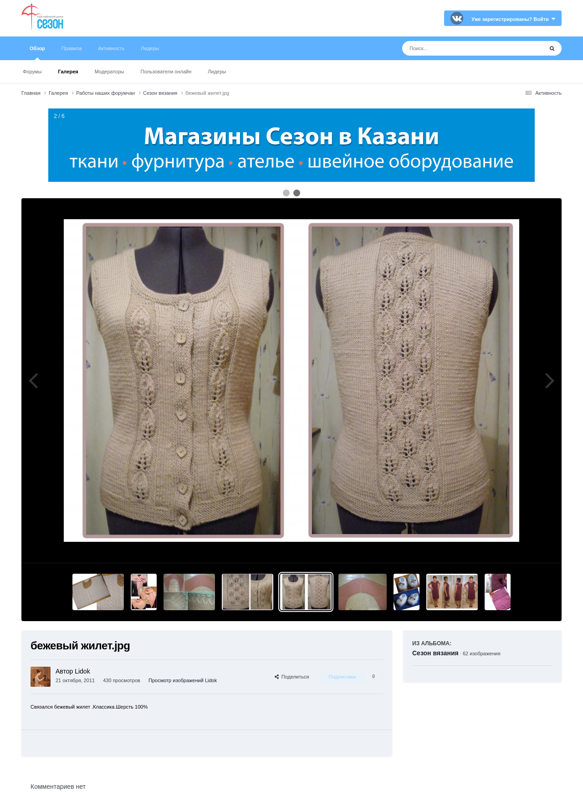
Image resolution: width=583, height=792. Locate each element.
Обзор (37, 53)
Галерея (68, 71)
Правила (71, 48)
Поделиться (292, 676)
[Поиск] (455, 48)
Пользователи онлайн (166, 71)
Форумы (32, 71)
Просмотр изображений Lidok (182, 680)
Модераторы (109, 71)
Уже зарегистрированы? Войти (513, 19)
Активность (111, 48)
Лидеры (217, 71)
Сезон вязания (435, 653)
